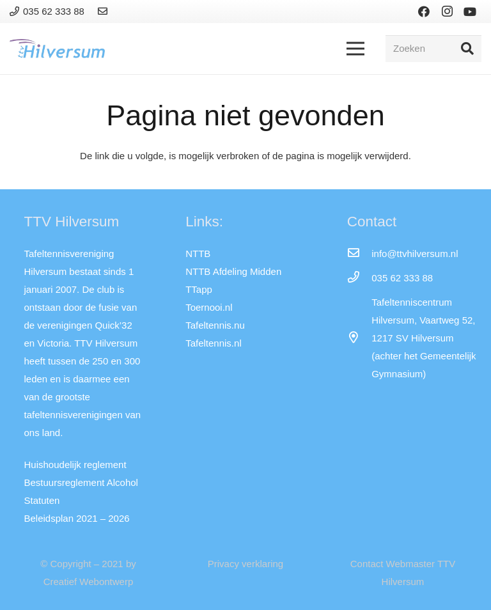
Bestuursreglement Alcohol (81, 482)
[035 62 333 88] (359, 278)
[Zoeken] (433, 48)
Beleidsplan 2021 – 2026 (77, 518)
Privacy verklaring (245, 563)
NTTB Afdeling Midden (233, 271)
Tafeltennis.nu (215, 325)
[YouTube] (469, 11)
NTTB (197, 253)
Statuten (42, 500)
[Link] (104, 11)
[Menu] (355, 49)
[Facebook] (423, 11)
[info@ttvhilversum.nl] (359, 254)
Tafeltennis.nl (213, 343)
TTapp (198, 289)
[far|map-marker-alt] (359, 338)
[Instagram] (446, 11)
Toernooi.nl (208, 307)
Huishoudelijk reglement (75, 464)
